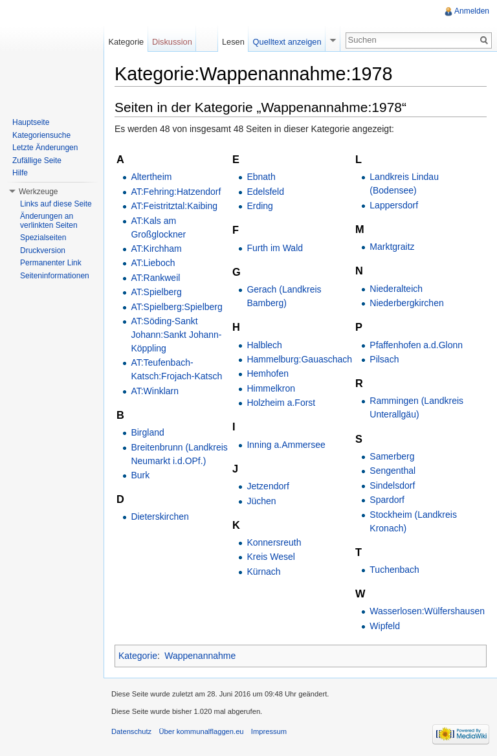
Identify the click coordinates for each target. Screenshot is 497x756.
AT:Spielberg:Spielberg (176, 307)
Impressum (269, 731)
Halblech (264, 345)
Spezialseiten (43, 237)
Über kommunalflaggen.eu (201, 731)
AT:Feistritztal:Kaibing (174, 206)
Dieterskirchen (159, 516)
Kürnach (263, 571)
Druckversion (42, 250)
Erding (259, 206)
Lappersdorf (394, 205)
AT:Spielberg (156, 292)
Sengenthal (392, 470)
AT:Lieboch (153, 263)
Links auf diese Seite (56, 203)
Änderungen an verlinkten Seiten (49, 221)
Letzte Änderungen (45, 147)
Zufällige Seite (36, 160)
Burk (140, 475)
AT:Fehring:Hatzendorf (176, 191)
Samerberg (392, 456)
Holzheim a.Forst (281, 402)
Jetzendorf (268, 486)
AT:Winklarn (155, 391)
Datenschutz (131, 731)
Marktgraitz (392, 246)
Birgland (147, 432)
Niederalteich (396, 289)
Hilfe (20, 172)
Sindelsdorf (392, 485)
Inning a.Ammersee (286, 444)
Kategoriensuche (41, 135)
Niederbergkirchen (406, 303)
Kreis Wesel (270, 556)
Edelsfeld (265, 191)
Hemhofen (268, 373)
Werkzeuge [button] (38, 191)
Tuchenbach (394, 569)
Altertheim (151, 177)
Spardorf (387, 500)
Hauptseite (30, 122)
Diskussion (172, 42)
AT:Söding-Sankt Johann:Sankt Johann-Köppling (176, 334)
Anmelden (471, 11)
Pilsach (384, 359)
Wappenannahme (200, 655)
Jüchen (261, 501)
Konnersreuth (274, 542)
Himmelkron (271, 388)
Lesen (233, 42)
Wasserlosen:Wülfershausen (427, 611)
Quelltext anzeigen (287, 42)
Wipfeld (385, 626)
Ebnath (261, 177)
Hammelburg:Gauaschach (299, 359)
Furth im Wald (275, 248)
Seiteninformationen (54, 275)
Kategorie (137, 655)
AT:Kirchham (156, 248)
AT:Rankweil (155, 277)
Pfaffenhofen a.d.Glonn (416, 345)
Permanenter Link (51, 262)
